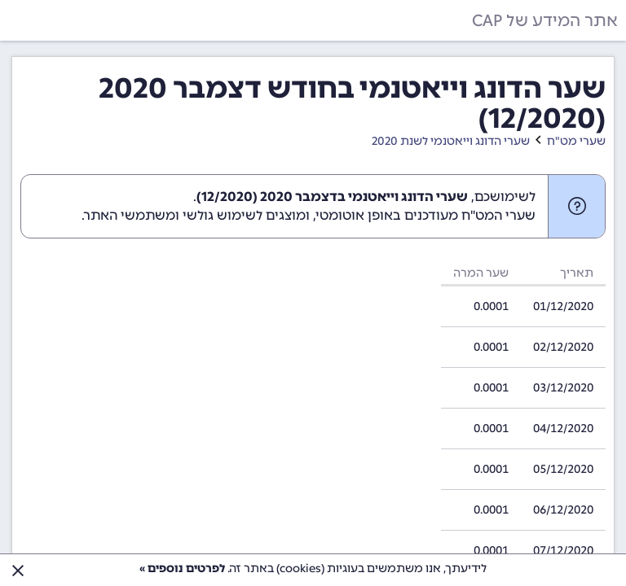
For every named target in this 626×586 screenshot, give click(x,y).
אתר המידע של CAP (545, 20)
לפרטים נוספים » (182, 568)
